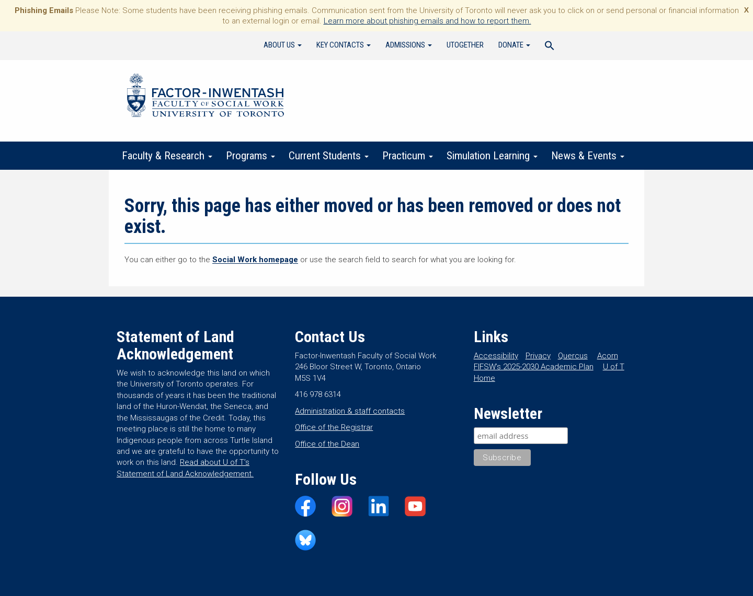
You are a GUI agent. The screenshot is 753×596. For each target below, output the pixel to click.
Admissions (408, 45)
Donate (514, 45)
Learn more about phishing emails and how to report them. (427, 21)
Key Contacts (343, 45)
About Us (283, 45)
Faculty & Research (167, 155)
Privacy (538, 355)
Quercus (573, 355)
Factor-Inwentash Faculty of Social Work (205, 97)
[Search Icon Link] (549, 47)
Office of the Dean (327, 444)
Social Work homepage (255, 259)
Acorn (607, 355)
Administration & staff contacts (350, 411)
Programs (250, 155)
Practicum (407, 155)
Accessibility (496, 355)
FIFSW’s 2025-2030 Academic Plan (534, 366)
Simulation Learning (492, 155)
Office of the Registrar (334, 427)
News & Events (587, 155)
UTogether (465, 45)
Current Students (329, 155)
